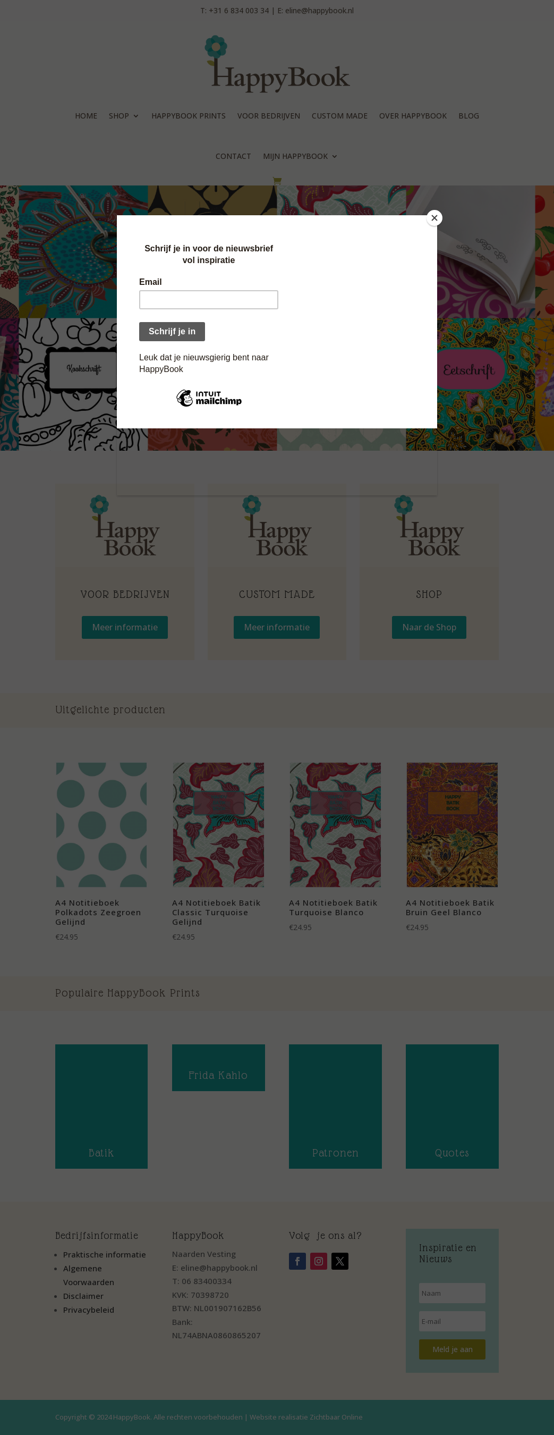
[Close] (434, 218)
